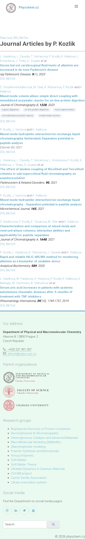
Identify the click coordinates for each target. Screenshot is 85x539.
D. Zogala (33, 61)
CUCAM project (21, 473)
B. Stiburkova (37, 252)
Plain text (6, 38)
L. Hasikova (7, 56)
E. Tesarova (39, 221)
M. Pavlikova (25, 278)
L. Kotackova (57, 160)
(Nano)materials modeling (28, 446)
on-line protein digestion (37, 109)
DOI (2, 78)
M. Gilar (38, 87)
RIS (16, 38)
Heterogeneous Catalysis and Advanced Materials (44, 438)
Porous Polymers (22, 455)
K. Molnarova (53, 87)
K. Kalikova (68, 56)
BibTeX (10, 78)
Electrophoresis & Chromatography (34, 433)
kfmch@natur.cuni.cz (22, 354)
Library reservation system (29, 482)
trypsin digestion (10, 109)
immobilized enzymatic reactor (17, 115)
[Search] (25, 524)
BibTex (23, 38)
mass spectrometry (64, 109)
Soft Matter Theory (23, 464)
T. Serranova (39, 56)
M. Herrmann (20, 283)
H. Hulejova (41, 278)
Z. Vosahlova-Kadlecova (16, 87)
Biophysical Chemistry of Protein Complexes (40, 429)
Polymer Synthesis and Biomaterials (35, 451)
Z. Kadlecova (9, 221)
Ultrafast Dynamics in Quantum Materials (38, 469)
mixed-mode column (49, 115)
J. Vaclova (19, 129)
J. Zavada (23, 56)
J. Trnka (21, 61)
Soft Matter (18, 460)
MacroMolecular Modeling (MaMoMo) (36, 442)
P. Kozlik (54, 56)
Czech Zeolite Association (28, 478)
